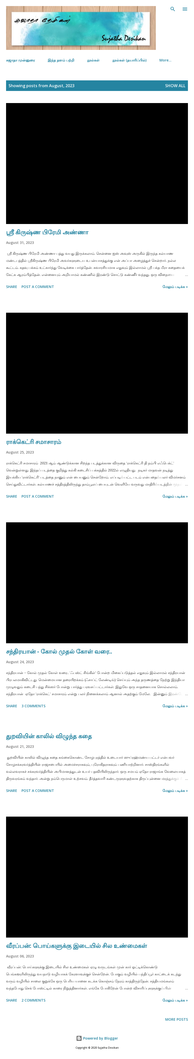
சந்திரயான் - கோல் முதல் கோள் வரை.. (59, 651)
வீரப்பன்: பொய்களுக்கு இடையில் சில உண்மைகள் (76, 945)
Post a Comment (37, 286)
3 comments (33, 705)
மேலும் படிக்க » (175, 286)
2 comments (33, 1000)
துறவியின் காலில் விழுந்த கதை (49, 736)
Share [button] (11, 286)
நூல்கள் (93, 60)
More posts (176, 1019)
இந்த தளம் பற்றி (61, 60)
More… (165, 60)
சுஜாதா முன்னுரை (20, 60)
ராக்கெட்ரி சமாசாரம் (33, 441)
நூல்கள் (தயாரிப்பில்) (129, 60)
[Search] (173, 9)
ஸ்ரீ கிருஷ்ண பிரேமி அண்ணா (47, 232)
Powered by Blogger (97, 1038)
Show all (175, 85)
